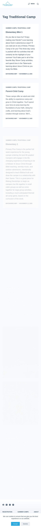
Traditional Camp (24, 28)
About (36, 512)
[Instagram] (10, 505)
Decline (25, 524)
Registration (7, 512)
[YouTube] (13, 505)
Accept (15, 524)
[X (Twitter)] (6, 505)
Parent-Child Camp (15, 93)
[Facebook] (3, 505)
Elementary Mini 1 (14, 32)
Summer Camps (11, 28)
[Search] (38, 4)
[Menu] (31, 4)
